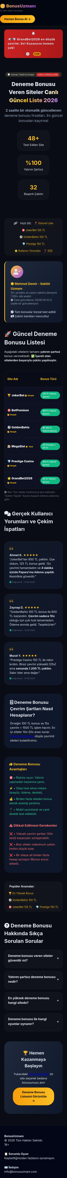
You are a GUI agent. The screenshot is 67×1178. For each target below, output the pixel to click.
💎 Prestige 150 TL (33, 243)
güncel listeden (39, 1074)
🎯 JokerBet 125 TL (33, 230)
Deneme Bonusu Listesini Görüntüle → (33, 1096)
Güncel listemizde (22, 736)
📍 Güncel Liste (43, 223)
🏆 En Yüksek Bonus (21, 893)
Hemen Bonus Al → (17, 19)
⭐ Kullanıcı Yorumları (27, 250)
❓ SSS (48, 250)
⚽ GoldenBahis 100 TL (33, 236)
